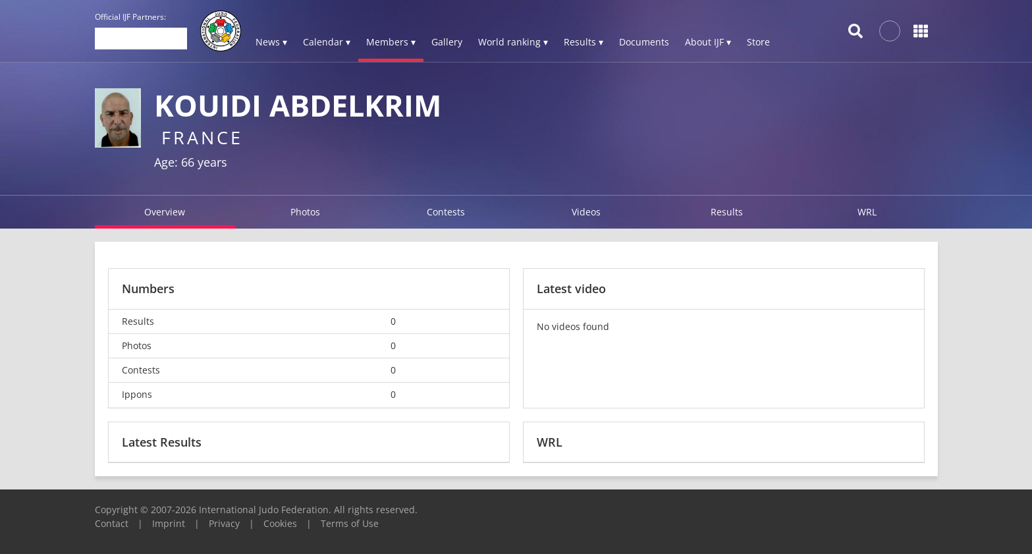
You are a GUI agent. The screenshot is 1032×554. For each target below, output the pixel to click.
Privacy (224, 523)
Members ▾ (391, 42)
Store (758, 42)
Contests (446, 212)
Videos (586, 212)
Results (727, 212)
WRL (867, 212)
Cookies (280, 523)
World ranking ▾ (513, 42)
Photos (305, 212)
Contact (111, 523)
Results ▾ (583, 42)
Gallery (446, 42)
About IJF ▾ (708, 42)
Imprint (168, 523)
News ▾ (271, 42)
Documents (644, 42)
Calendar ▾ (326, 42)
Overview (164, 212)
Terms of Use (350, 523)
